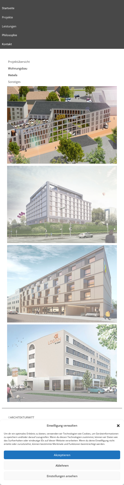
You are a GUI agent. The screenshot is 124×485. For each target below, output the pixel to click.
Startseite (8, 8)
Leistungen (9, 26)
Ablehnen (62, 465)
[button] (118, 426)
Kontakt (7, 44)
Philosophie (9, 35)
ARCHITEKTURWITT (21, 417)
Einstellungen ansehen (62, 476)
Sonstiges (14, 82)
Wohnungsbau (17, 68)
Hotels (12, 75)
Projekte (7, 17)
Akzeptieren (62, 455)
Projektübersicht (19, 62)
